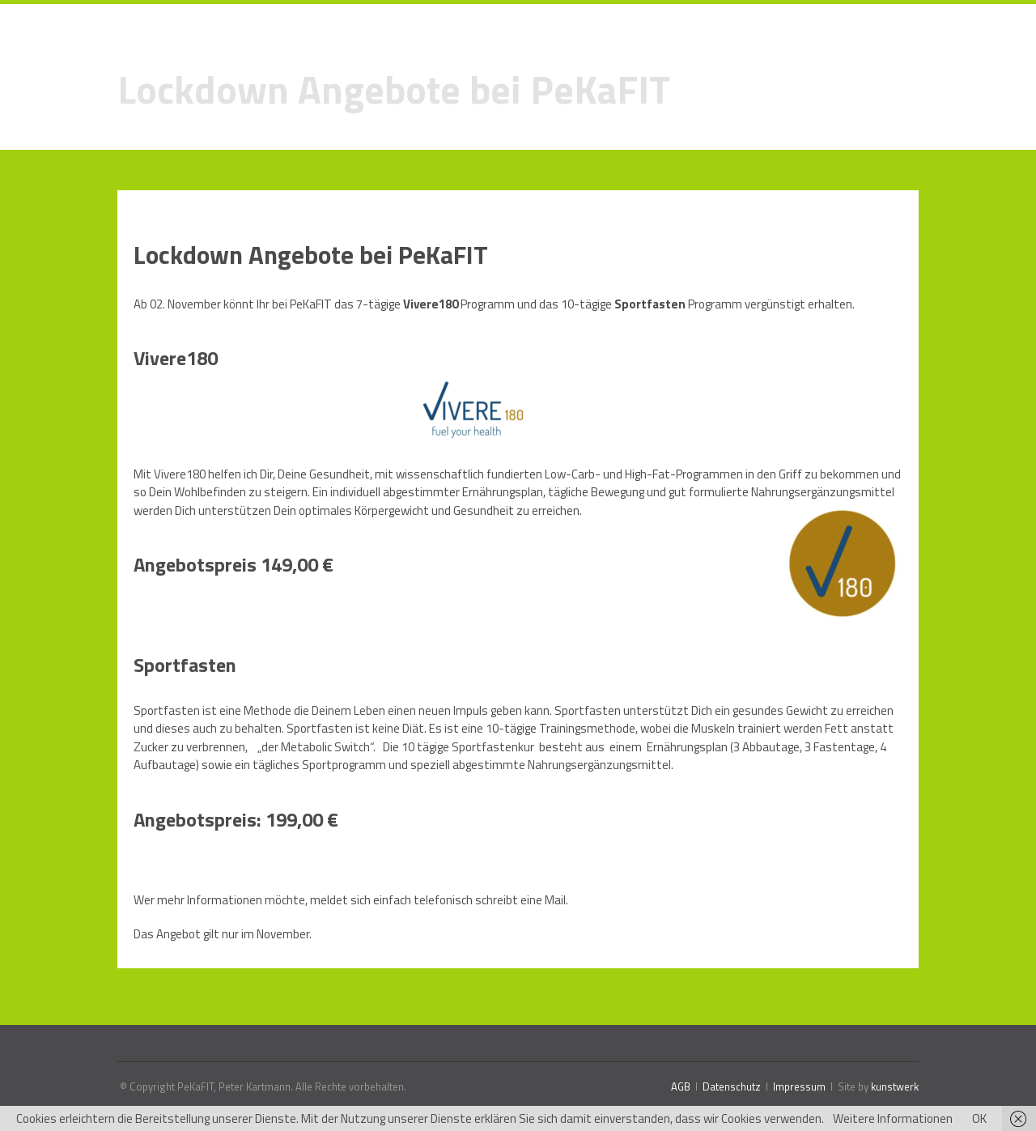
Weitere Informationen (893, 1118)
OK (979, 1118)
